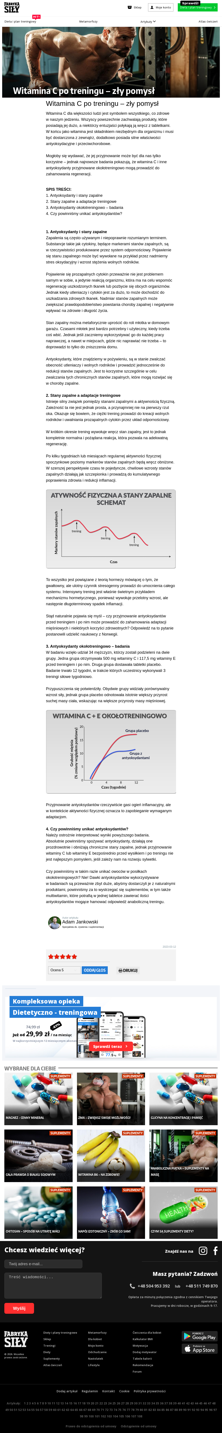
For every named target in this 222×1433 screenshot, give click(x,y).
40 (179, 1395)
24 (109, 1395)
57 (41, 1401)
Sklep (47, 1331)
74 (115, 1401)
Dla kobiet (95, 1331)
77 (128, 1401)
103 (109, 1408)
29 (131, 1395)
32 (144, 1395)
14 (66, 1395)
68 (89, 1401)
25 (114, 1395)
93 (197, 1401)
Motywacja (140, 1337)
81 (145, 1401)
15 (70, 1395)
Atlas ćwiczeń (208, 21)
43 (192, 1395)
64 (72, 1401)
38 (170, 1395)
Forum (137, 1363)
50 (11, 1401)
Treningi (49, 1337)
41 (183, 1395)
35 (157, 1395)
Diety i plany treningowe (60, 1324)
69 (93, 1401)
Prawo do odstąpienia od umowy (91, 1418)
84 (158, 1401)
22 (101, 1395)
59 (50, 1401)
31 (140, 1395)
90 (184, 1401)
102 (103, 1408)
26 (118, 1395)
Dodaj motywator (145, 1344)
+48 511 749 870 (202, 1277)
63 (67, 1401)
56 (37, 1401)
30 (135, 1395)
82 (150, 1401)
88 (176, 1401)
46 (205, 1395)
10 (49, 1395)
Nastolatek (95, 1350)
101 (97, 1408)
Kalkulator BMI (143, 1331)
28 (127, 1395)
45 (200, 1395)
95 (206, 1401)
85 (163, 1401)
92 (193, 1401)
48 (213, 1395)
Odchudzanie (97, 1344)
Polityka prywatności (150, 1383)
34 (153, 1395)
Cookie (124, 1383)
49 (7, 1401)
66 (80, 1401)
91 (189, 1401)
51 (15, 1401)
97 (215, 1401)
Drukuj (128, 971)
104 (115, 1408)
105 (121, 1408)
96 (210, 1401)
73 (111, 1401)
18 (83, 1395)
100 (91, 1408)
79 (137, 1401)
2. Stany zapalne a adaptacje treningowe (81, 201)
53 (24, 1401)
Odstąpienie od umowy (139, 1418)
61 (59, 1401)
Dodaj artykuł (67, 1383)
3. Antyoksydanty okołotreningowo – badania (84, 207)
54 (28, 1401)
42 (187, 1395)
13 (62, 1395)
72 (106, 1401)
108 (139, 1408)
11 (53, 1395)
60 (54, 1401)
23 (105, 1395)
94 (202, 1401)
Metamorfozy (88, 21)
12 (57, 1395)
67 (85, 1401)
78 (132, 1401)
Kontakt (108, 1383)
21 (96, 1395)
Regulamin (90, 1383)
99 (86, 1408)
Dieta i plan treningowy (21, 20)
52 (20, 1401)
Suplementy (51, 1350)
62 (63, 1401)
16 (75, 1395)
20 (92, 1395)
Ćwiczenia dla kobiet (147, 1324)
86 (167, 1401)
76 (124, 1401)
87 (171, 1401)
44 (196, 1395)
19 (88, 1395)
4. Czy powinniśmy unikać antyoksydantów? (84, 213)
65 (76, 1401)
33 (148, 1395)
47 (209, 1395)
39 (174, 1395)
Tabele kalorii (142, 1350)
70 (98, 1401)
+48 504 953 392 (154, 1277)
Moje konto (95, 1337)
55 (33, 1401)
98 (81, 1408)
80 (141, 1401)
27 (122, 1395)
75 (119, 1401)
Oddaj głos (95, 970)
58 (46, 1401)
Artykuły (148, 21)
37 (166, 1395)
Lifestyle (94, 1357)
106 (127, 1408)
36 (161, 1395)
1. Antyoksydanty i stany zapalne (74, 195)
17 (79, 1395)
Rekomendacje (143, 1357)
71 (102, 1401)
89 (180, 1401)
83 (154, 1401)
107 (133, 1408)
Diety (47, 1344)
